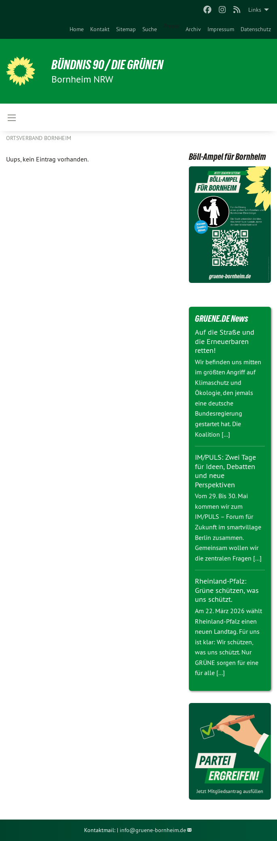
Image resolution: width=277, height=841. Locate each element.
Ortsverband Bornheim (38, 138)
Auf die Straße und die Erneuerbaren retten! (224, 341)
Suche (149, 29)
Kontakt (100, 29)
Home (77, 29)
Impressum (220, 29)
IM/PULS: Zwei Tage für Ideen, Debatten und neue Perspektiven (225, 470)
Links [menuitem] (254, 9)
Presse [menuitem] (171, 26)
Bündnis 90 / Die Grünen (107, 64)
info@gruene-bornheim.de (153, 830)
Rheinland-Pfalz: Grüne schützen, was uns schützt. (227, 590)
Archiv (193, 29)
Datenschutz (256, 29)
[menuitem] (77, 29)
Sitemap (126, 29)
